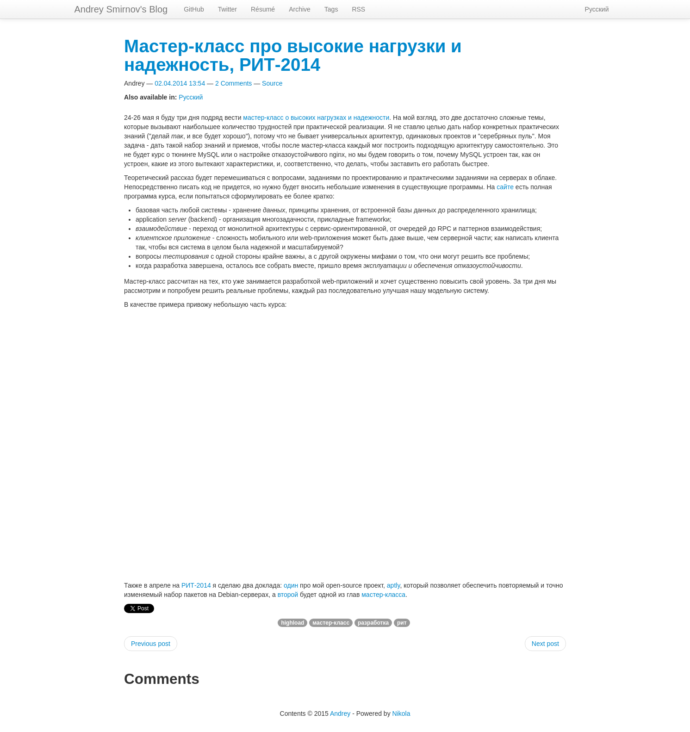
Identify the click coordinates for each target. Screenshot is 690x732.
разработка (373, 623)
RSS (358, 9)
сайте (505, 187)
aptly (393, 585)
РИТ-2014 (196, 585)
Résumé (263, 9)
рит (402, 623)
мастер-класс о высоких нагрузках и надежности (316, 117)
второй (288, 594)
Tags (331, 9)
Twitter (227, 9)
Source (272, 83)
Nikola (401, 713)
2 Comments (233, 83)
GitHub (194, 9)
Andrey (340, 713)
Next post (545, 643)
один (291, 585)
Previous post (150, 643)
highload (292, 623)
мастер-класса (383, 594)
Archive (300, 9)
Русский (597, 9)
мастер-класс (330, 623)
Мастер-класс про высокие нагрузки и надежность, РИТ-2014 (293, 55)
